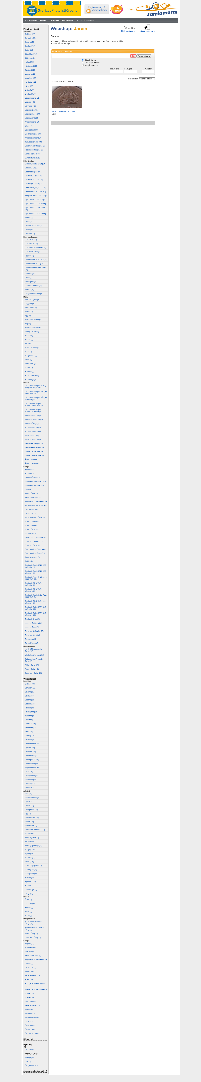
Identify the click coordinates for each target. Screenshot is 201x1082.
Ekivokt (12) (29, 806)
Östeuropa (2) (30, 1029)
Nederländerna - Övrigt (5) (35, 517)
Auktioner (55, 20)
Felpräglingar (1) (31, 1053)
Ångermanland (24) (32, 122)
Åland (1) (28, 900)
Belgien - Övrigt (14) (32, 477)
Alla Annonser (31, 20)
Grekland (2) (29, 951)
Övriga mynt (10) (31, 1065)
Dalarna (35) (29, 692)
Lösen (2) (28, 222)
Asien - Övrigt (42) (32, 669)
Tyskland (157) (30, 1013)
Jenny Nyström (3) (32, 838)
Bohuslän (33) (30, 688)
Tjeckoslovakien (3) (32, 557)
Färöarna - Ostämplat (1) (34, 447)
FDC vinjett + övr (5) (32, 252)
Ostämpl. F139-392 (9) (33, 226)
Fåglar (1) (28, 324)
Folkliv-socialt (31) (32, 818)
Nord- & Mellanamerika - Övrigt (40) (34, 650)
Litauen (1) (29, 963)
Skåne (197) (29, 90)
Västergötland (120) (32, 114)
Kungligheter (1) (31, 356)
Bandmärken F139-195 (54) (35, 192)
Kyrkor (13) (29, 854)
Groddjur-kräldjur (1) (32, 332)
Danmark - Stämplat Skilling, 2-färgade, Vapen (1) (35, 387)
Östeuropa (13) (30, 639)
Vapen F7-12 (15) (31, 168)
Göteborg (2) (30, 784)
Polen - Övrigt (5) (31, 529)
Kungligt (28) (30, 850)
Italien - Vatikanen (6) (33, 955)
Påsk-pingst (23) (31, 874)
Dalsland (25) (30, 46)
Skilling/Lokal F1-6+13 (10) (35, 164)
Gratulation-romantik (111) (35, 830)
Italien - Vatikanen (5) (33, 497)
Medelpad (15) (30, 78)
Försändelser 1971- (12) (34, 264)
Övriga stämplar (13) (32, 158)
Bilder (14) (28, 1039)
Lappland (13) (30, 74)
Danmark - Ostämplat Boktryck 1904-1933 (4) (34, 404)
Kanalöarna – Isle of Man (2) (35, 505)
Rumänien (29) (30, 533)
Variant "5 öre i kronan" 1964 (63, 111)
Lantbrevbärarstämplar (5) (35, 146)
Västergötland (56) (32, 760)
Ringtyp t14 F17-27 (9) (33, 176)
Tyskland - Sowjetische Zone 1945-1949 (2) (36, 596)
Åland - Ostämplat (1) (33, 463)
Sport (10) (28, 886)
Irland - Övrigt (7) (31, 493)
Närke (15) (29, 732)
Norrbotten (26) (30, 728)
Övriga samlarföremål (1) (35, 1071)
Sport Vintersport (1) (32, 376)
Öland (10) (29, 772)
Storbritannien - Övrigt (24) (35, 553)
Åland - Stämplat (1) (32, 459)
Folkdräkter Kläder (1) (33, 320)
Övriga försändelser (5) (33, 294)
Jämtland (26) (30, 70)
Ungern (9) (29, 1021)
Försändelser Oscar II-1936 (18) (35, 269)
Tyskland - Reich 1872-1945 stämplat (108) (35, 614)
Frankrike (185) (30, 947)
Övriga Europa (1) (31, 1033)
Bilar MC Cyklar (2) (32, 300)
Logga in (90, 20)
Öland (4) (28, 126)
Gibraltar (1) (29, 489)
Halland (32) (29, 708)
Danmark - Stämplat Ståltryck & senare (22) (36, 399)
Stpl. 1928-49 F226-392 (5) (35, 200)
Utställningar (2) (31, 890)
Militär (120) (29, 862)
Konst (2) (28, 352)
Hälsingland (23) (31, 66)
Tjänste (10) (29, 290)
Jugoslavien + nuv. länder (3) (36, 959)
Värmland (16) (30, 752)
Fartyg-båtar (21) (31, 810)
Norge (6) (28, 916)
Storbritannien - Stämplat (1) (35, 549)
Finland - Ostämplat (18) (34, 419)
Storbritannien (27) (32, 1001)
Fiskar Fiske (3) (31, 308)
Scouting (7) (29, 372)
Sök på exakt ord (91, 65)
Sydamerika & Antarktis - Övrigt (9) (34, 660)
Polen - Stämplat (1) (32, 525)
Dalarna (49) (29, 42)
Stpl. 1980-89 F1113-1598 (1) (36, 204)
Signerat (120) (30, 882)
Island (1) (28, 912)
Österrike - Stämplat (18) (34, 631)
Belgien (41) (29, 944)
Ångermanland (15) (32, 768)
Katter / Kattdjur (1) (32, 348)
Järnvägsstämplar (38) (33, 142)
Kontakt (80, 20)
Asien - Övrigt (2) (31, 934)
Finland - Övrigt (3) (32, 423)
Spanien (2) (29, 997)
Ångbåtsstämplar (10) (33, 138)
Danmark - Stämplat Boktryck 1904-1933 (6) (36, 393)
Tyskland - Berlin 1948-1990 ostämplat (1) (35, 566)
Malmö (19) (29, 788)
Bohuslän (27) (30, 38)
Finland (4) (29, 908)
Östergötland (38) (31, 130)
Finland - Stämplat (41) (33, 415)
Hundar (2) (29, 340)
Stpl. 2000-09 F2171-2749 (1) (36, 214)
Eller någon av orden (93, 63)
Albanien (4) (29, 469)
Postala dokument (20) (33, 286)
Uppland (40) (30, 102)
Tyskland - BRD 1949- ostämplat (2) (33, 584)
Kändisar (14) (30, 858)
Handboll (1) (29, 336)
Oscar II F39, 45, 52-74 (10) (35, 188)
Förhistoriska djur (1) (33, 328)
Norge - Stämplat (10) (33, 427)
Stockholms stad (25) (33, 134)
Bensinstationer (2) (32, 798)
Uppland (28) (30, 748)
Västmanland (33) (31, 118)
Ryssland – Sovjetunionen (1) (36, 537)
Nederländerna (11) (32, 975)
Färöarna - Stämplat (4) (34, 443)
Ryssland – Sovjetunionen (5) (36, 989)
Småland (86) (30, 740)
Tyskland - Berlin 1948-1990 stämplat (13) (35, 572)
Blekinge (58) (30, 684)
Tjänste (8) (29, 218)
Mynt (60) (28, 1044)
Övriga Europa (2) (31, 643)
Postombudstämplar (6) (34, 150)
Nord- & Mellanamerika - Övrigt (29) (34, 923)
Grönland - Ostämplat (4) (34, 455)
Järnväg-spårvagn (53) (33, 846)
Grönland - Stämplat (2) (34, 451)
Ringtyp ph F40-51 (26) (33, 184)
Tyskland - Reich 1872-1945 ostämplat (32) (35, 608)
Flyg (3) (28, 814)
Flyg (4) (28, 316)
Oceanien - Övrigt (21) (33, 673)
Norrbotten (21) (30, 82)
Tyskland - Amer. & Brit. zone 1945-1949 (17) (36, 578)
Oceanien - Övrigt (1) (33, 938)
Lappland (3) (29, 720)
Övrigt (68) (29, 894)
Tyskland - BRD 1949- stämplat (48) (33, 590)
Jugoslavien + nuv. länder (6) (36, 501)
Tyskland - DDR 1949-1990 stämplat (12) (35, 602)
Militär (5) (28, 360)
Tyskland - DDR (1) (32, 1017)
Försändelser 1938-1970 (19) (36, 260)
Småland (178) (30, 94)
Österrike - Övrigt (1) (32, 635)
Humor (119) (29, 834)
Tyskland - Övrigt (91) (33, 619)
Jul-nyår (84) (29, 842)
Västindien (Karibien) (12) (34, 655)
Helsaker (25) (30, 274)
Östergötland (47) (31, 776)
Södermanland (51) (32, 98)
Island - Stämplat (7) (32, 435)
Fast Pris (43, 20)
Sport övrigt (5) (30, 380)
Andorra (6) (29, 473)
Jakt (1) (28, 344)
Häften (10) (29, 230)
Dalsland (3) (29, 696)
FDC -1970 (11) (31, 240)
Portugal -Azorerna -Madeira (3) (35, 984)
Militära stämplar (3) (32, 154)
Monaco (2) (29, 971)
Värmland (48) (30, 106)
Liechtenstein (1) (31, 509)
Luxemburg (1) (30, 967)
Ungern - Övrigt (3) (32, 627)
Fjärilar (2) (29, 312)
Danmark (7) (29, 1049)
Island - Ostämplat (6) (33, 439)
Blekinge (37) (30, 34)
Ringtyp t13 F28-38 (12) (34, 180)
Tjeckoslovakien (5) (32, 1005)
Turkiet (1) (29, 561)
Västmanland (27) (31, 764)
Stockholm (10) (30, 780)
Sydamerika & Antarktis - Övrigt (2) (34, 929)
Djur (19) (28, 802)
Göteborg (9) (30, 58)
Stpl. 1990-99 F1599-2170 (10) (35, 209)
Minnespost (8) (30, 282)
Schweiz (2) (29, 993)
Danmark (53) (30, 904)
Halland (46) (29, 62)
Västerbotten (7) (31, 756)
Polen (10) (29, 979)
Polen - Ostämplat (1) (33, 521)
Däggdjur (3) (29, 304)
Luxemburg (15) (31, 513)
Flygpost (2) (29, 256)
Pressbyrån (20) (31, 870)
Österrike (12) (30, 1025)
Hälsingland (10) (31, 712)
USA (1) (28, 1061)
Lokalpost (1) (30, 234)
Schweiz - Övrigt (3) (32, 545)
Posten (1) (29, 368)
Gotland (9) (29, 50)
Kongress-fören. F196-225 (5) (36, 196)
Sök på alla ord (90, 60)
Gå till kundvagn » (128, 31)
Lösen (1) (28, 278)
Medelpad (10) (30, 724)
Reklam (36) (29, 878)
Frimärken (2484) (31, 29)
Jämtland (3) (29, 716)
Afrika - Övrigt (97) (32, 665)
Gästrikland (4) (30, 704)
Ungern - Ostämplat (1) (33, 623)
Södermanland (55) (32, 744)
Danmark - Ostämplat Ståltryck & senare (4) (33, 410)
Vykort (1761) (30, 679)
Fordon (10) (29, 822)
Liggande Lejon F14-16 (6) (35, 172)
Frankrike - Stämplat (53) (34, 485)
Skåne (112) (29, 736)
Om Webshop (67, 20)
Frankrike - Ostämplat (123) (35, 481)
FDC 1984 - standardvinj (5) (35, 248)
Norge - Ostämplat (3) (33, 431)
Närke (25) (29, 86)
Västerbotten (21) (31, 110)
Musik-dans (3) (30, 364)
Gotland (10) (29, 700)
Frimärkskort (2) (31, 826)
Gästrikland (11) (31, 54)
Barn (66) (28, 794)
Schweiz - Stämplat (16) (34, 541)
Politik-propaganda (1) (33, 866)
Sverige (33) (29, 1057)
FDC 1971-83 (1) (31, 244)
